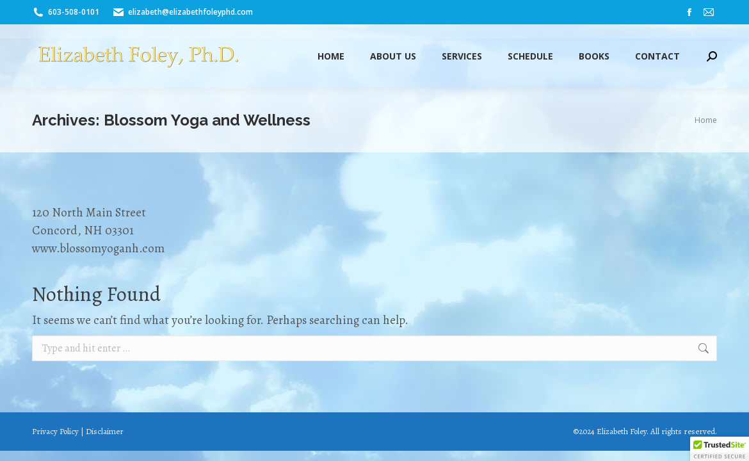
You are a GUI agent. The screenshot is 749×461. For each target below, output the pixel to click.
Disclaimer (105, 431)
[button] (719, 449)
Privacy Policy (55, 431)
